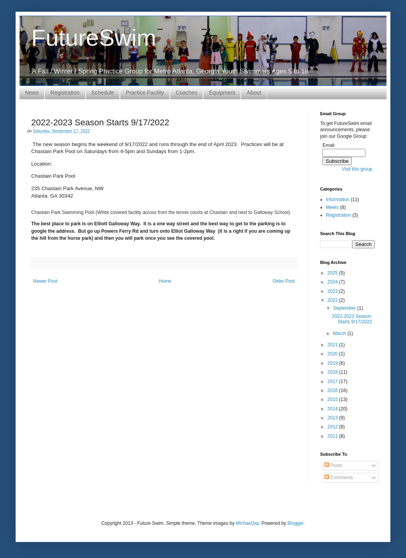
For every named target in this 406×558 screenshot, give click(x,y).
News (32, 92)
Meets (332, 207)
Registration (65, 92)
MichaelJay (247, 523)
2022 (333, 300)
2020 (333, 354)
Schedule (102, 92)
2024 (333, 282)
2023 (333, 291)
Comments (338, 477)
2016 (333, 390)
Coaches (186, 92)
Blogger (296, 523)
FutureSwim (93, 38)
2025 (333, 273)
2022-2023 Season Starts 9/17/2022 (352, 319)
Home (165, 281)
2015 (333, 399)
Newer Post (45, 281)
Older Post (283, 281)
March (340, 333)
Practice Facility (145, 92)
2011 (333, 436)
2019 (333, 363)
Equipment (222, 92)
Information (337, 199)
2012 (333, 427)
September (345, 308)
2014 (333, 409)
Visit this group (357, 169)
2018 (333, 372)
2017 (333, 381)
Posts (333, 465)
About (254, 92)
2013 (333, 418)
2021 (333, 345)
